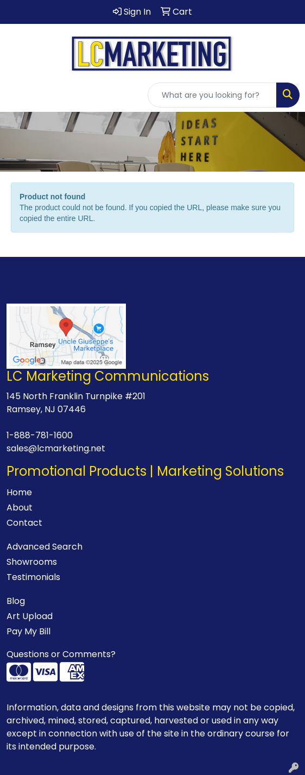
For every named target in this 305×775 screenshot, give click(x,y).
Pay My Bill (28, 631)
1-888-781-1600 (40, 435)
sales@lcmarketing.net (56, 448)
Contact (24, 522)
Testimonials (33, 577)
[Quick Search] (212, 95)
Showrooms (32, 562)
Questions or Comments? (61, 654)
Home (19, 492)
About (20, 507)
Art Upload (30, 616)
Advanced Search (44, 546)
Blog (16, 601)
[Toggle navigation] (16, 95)
